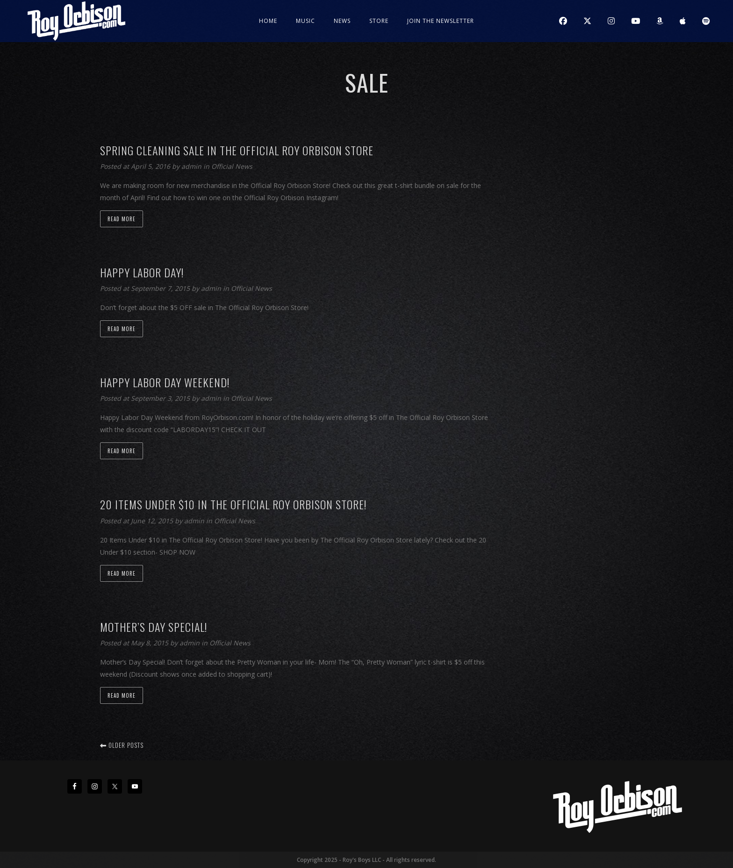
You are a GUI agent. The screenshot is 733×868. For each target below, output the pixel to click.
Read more (122, 219)
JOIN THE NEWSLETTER (440, 21)
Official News (231, 166)
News (342, 21)
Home (268, 21)
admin (192, 166)
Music (305, 21)
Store (378, 21)
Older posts (122, 745)
